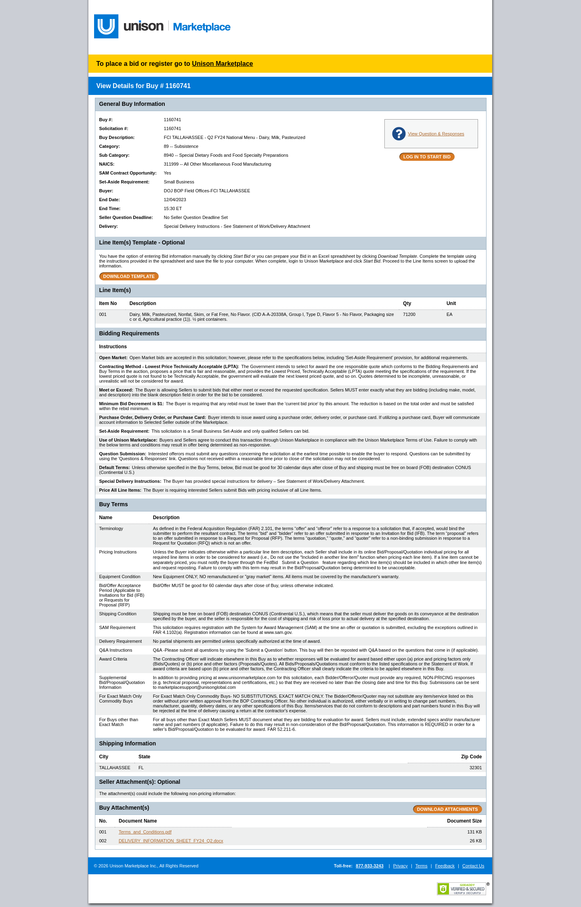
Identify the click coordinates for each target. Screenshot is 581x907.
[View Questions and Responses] (399, 134)
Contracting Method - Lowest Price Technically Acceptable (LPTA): (169, 366)
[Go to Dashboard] (162, 28)
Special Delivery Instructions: (130, 481)
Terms (421, 865)
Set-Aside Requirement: (124, 431)
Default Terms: (114, 467)
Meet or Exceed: (116, 389)
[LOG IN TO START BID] (427, 157)
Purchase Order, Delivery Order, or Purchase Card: (152, 417)
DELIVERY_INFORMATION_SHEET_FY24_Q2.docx (171, 840)
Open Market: (113, 357)
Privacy (400, 865)
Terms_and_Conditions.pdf (145, 831)
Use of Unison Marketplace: (128, 440)
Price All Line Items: (120, 490)
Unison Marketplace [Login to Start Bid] (222, 63)
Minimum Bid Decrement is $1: (131, 403)
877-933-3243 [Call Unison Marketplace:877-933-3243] (370, 865)
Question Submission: (123, 453)
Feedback (445, 865)
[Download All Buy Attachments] (447, 809)
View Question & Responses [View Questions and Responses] (436, 133)
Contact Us (473, 865)
